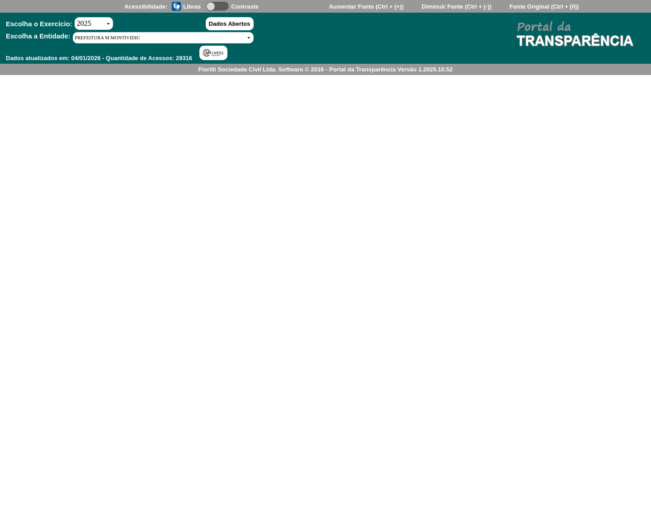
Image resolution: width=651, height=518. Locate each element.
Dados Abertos (229, 23)
